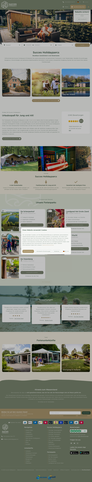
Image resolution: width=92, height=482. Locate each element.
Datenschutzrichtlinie (48, 245)
